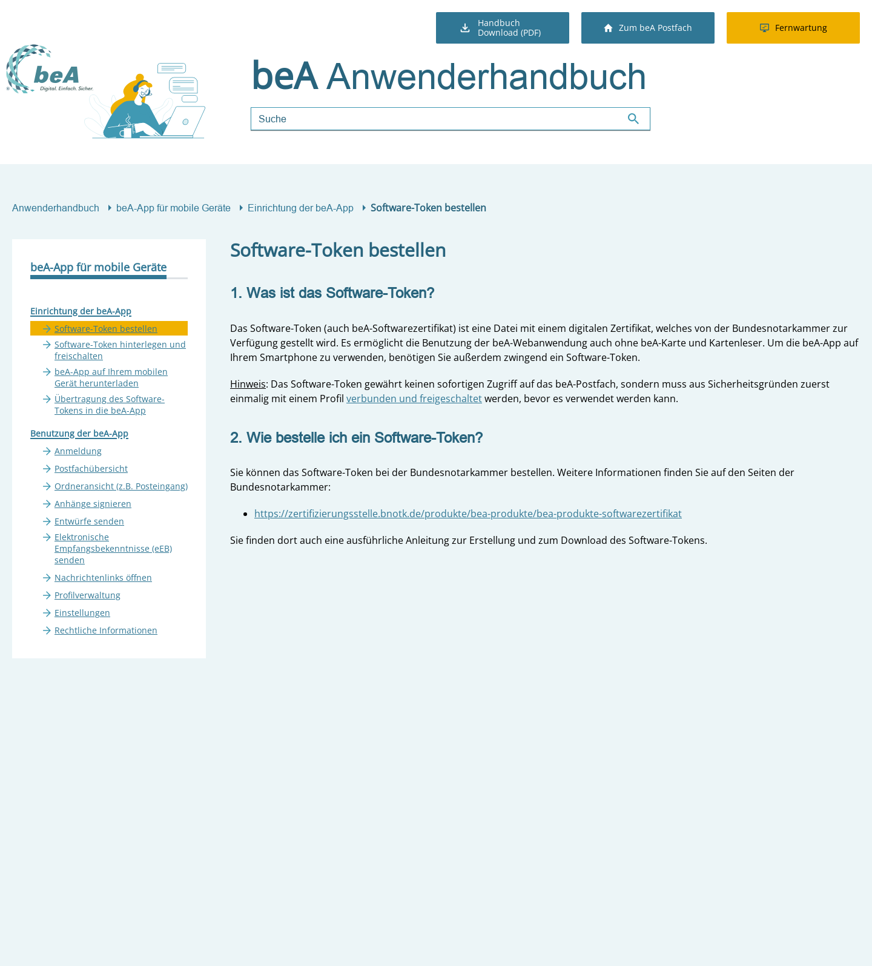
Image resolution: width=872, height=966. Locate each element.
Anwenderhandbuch (55, 207)
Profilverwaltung (87, 595)
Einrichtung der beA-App (301, 207)
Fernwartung (793, 27)
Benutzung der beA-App (79, 433)
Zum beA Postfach (648, 27)
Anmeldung (78, 451)
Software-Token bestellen (105, 328)
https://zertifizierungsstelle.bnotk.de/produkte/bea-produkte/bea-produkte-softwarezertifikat (468, 513)
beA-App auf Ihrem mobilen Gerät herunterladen (111, 377)
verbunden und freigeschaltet (414, 398)
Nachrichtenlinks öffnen (103, 577)
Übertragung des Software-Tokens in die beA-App (109, 404)
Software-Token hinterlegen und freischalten (120, 350)
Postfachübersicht (91, 468)
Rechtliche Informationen (105, 630)
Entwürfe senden (89, 521)
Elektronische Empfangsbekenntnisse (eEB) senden (113, 548)
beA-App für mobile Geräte (173, 207)
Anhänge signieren (92, 503)
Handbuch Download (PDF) (499, 27)
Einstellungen (82, 612)
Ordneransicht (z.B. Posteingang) (121, 486)
